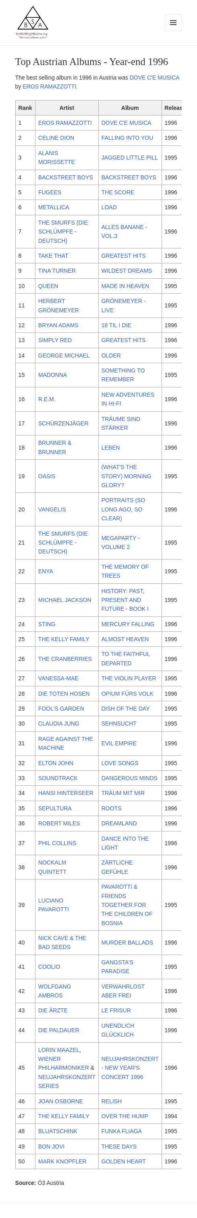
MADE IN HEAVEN (125, 286)
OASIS (47, 476)
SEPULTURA (55, 808)
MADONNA (52, 375)
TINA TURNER (57, 270)
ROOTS (112, 808)
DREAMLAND (119, 823)
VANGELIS (52, 509)
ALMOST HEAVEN (125, 639)
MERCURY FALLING (128, 624)
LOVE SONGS (120, 763)
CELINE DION (56, 138)
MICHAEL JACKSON (64, 600)
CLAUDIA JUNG (58, 723)
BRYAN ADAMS (58, 325)
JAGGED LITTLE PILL (130, 157)
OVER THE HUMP (125, 1116)
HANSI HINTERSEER (65, 793)
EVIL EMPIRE (119, 743)
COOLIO (49, 966)
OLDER (111, 355)
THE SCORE (118, 192)
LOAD (109, 207)
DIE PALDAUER (58, 1030)
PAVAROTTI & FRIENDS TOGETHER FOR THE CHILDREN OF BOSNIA (127, 905)
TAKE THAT (53, 255)
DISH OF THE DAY (126, 708)
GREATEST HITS (124, 255)
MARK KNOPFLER (62, 1161)
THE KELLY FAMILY (63, 639)
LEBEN (111, 447)
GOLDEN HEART (124, 1161)
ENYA (45, 571)
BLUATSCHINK (57, 1131)
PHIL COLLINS (57, 843)
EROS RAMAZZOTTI (49, 86)
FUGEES (50, 192)
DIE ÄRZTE (53, 1010)
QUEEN (48, 286)
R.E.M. (47, 399)
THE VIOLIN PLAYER (129, 678)
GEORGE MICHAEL (64, 355)
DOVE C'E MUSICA (154, 77)
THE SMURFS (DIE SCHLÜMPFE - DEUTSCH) (63, 231)
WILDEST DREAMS (127, 270)
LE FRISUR (116, 1010)
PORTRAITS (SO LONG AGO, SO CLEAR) (123, 509)
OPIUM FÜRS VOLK (127, 693)
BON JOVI (51, 1146)
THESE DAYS (119, 1146)
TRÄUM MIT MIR (123, 793)
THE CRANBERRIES (65, 659)
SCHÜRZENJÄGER (63, 423)
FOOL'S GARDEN (61, 708)
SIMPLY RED (55, 340)
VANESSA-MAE (58, 678)
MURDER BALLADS (127, 942)
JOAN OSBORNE (60, 1101)
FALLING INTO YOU (127, 138)
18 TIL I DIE (116, 325)
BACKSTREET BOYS (65, 177)
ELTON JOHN (55, 763)
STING (47, 624)
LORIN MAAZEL (59, 1050)
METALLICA (53, 207)
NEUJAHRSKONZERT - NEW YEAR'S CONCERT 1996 (130, 1068)
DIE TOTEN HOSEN (64, 693)
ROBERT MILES (59, 823)
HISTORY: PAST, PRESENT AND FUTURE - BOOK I (125, 600)
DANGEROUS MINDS (130, 778)
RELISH (112, 1101)
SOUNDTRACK (58, 778)
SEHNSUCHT (119, 723)
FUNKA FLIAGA (122, 1131)
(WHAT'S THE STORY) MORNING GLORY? (126, 476)
